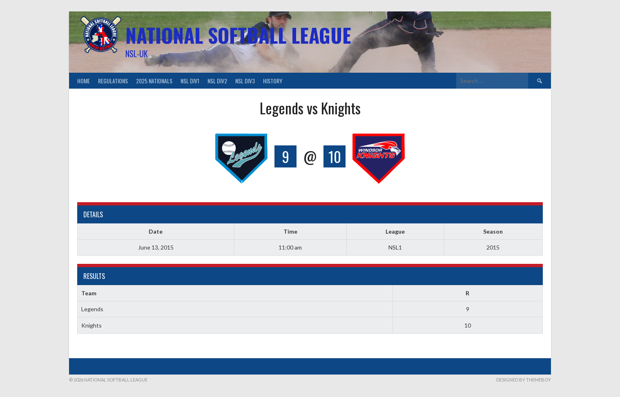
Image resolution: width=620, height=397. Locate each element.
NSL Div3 (245, 80)
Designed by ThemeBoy (523, 379)
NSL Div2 (217, 80)
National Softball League (238, 34)
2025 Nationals (154, 80)
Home (83, 80)
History (272, 80)
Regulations (113, 80)
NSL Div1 (190, 80)
